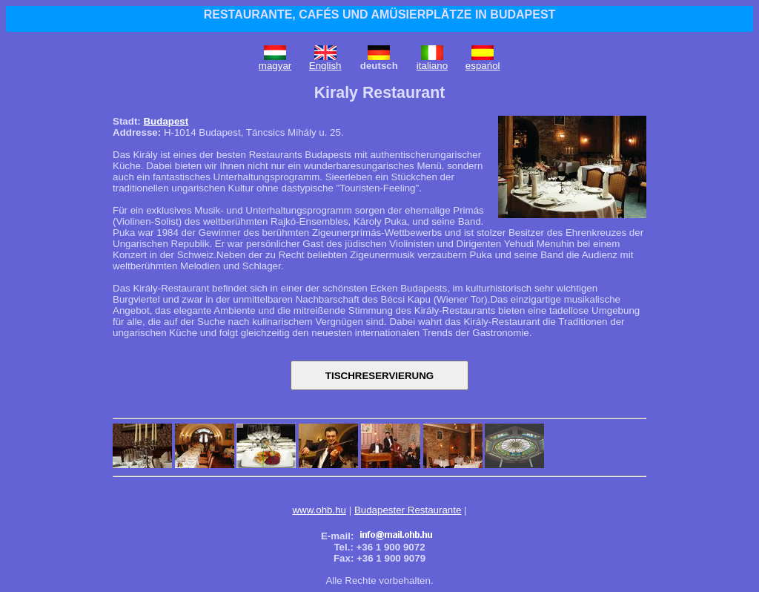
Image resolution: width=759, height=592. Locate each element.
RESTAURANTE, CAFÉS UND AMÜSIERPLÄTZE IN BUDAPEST (380, 14)
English (325, 65)
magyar (275, 65)
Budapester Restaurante (407, 510)
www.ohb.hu (319, 510)
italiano (432, 65)
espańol (482, 65)
